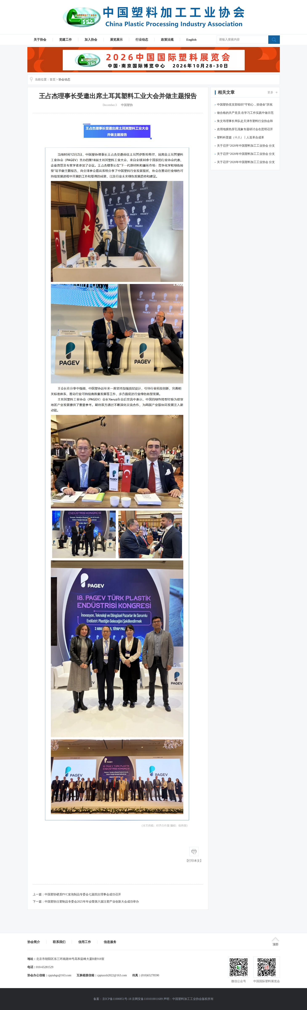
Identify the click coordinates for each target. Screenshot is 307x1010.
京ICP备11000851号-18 (116, 999)
